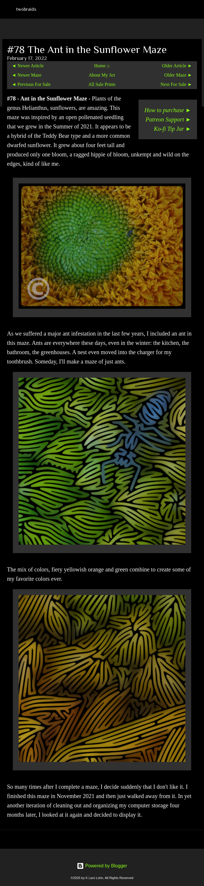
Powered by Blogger (102, 865)
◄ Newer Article (28, 65)
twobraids (26, 9)
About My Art (102, 75)
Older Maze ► (178, 75)
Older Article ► (177, 65)
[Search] (195, 9)
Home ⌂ (102, 65)
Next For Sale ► (176, 84)
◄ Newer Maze (26, 75)
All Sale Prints (101, 84)
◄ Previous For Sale (31, 84)
